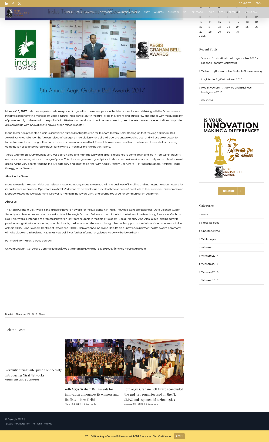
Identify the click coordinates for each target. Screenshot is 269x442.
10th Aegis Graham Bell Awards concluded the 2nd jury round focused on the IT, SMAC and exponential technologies (153, 394)
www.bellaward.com (126, 232)
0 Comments (33, 380)
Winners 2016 (209, 272)
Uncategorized (210, 231)
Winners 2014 (209, 255)
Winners (206, 247)
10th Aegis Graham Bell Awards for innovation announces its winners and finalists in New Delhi (92, 394)
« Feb (202, 36)
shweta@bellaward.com (130, 248)
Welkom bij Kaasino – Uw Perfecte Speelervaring (231, 71)
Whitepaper (208, 239)
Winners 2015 (209, 264)
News (42, 314)
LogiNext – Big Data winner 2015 (221, 79)
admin (11, 314)
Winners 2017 (209, 280)
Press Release (210, 222)
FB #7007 (207, 100)
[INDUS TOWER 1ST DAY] (94, 52)
